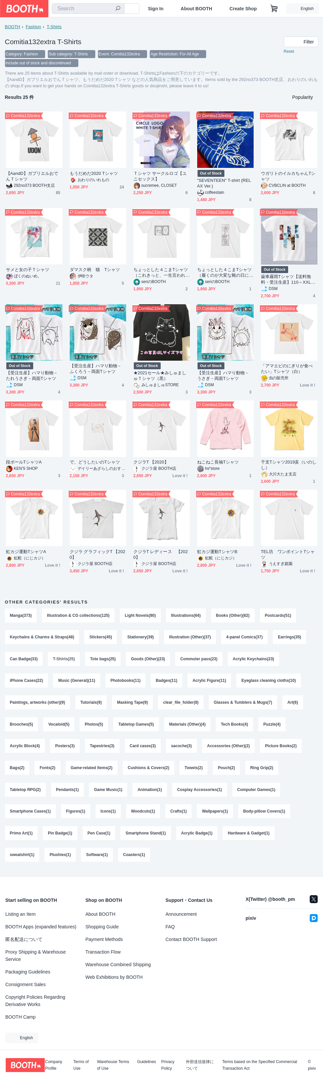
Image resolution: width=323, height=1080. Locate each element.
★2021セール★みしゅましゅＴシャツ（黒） (160, 376)
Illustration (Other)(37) (190, 638)
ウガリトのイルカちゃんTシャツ (288, 177)
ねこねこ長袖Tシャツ (218, 462)
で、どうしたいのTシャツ (95, 462)
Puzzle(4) (272, 725)
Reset (289, 51)
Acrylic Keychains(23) (253, 660)
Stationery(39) (140, 638)
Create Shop (243, 8)
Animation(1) (150, 791)
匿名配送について (23, 939)
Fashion (33, 26)
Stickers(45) (101, 638)
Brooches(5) (21, 725)
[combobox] (88, 8)
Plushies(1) (60, 857)
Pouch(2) (226, 769)
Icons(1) (108, 813)
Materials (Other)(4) (187, 725)
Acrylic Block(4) (25, 747)
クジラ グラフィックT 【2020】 (97, 555)
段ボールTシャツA (24, 462)
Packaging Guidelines (27, 971)
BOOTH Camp (20, 1017)
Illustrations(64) (186, 616)
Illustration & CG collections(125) (78, 616)
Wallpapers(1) (215, 813)
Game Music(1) (108, 791)
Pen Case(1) (99, 835)
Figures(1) (75, 813)
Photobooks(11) (126, 682)
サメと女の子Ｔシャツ (27, 270)
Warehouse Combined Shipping (118, 964)
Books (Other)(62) (233, 616)
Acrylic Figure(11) (209, 682)
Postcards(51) (278, 616)
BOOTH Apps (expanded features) (40, 926)
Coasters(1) (134, 857)
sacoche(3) (181, 747)
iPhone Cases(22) (26, 682)
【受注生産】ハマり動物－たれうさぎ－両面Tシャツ (32, 376)
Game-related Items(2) (92, 769)
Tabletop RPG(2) (25, 791)
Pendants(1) (67, 791)
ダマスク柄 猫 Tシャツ (95, 270)
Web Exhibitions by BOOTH (113, 977)
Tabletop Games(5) (136, 725)
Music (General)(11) (76, 682)
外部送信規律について (200, 1065)
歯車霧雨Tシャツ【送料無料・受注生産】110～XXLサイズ (288, 280)
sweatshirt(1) (22, 857)
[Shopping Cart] (274, 8)
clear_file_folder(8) (181, 703)
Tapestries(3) (102, 747)
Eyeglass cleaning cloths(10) (269, 682)
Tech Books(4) (234, 725)
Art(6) (292, 703)
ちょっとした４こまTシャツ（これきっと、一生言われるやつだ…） (160, 273)
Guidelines (146, 1062)
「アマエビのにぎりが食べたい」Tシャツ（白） (287, 369)
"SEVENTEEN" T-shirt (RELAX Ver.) (224, 184)
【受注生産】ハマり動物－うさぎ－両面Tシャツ (223, 376)
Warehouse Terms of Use (113, 1065)
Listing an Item (20, 914)
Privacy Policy (167, 1065)
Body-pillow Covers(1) (264, 813)
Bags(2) (17, 769)
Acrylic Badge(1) (197, 835)
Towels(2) (193, 769)
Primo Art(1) (21, 835)
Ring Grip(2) (261, 769)
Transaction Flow (103, 952)
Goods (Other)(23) (148, 660)
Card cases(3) (143, 747)
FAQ (170, 926)
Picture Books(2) (281, 747)
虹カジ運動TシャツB (217, 552)
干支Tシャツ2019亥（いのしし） (289, 465)
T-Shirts (54, 26)
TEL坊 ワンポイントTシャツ (288, 555)
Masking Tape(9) (132, 703)
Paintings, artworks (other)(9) (37, 703)
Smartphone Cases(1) (30, 813)
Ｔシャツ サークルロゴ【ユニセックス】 (160, 177)
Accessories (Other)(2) (228, 747)
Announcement (181, 914)
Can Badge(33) (24, 660)
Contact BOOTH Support (191, 939)
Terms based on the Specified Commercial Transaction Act (259, 1065)
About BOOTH (196, 8)
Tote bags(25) (103, 660)
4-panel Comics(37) (244, 638)
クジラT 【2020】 (151, 462)
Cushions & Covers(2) (148, 769)
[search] (118, 9)
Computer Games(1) (256, 791)
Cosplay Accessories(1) (199, 791)
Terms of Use (81, 1065)
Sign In (156, 8)
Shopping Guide (102, 926)
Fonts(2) (47, 769)
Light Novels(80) (140, 616)
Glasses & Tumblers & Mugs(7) (243, 703)
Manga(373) (21, 616)
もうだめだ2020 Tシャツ (94, 174)
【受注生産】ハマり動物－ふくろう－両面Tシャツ (96, 369)
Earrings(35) (289, 638)
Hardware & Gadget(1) (249, 835)
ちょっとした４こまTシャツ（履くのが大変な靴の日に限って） (224, 273)
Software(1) (97, 857)
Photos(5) (94, 725)
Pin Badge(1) (60, 835)
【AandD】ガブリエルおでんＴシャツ (32, 177)
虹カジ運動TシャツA (26, 552)
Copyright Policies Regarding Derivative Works (35, 1000)
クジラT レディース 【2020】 (160, 555)
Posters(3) (65, 747)
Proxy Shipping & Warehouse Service (35, 955)
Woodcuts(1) (143, 813)
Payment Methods (104, 939)
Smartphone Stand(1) (145, 835)
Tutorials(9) (91, 703)
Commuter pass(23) (198, 660)
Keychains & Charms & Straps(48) (42, 638)
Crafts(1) (178, 813)
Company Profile (53, 1065)
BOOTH (12, 26)
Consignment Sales (25, 984)
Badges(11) (167, 682)
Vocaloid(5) (59, 725)
